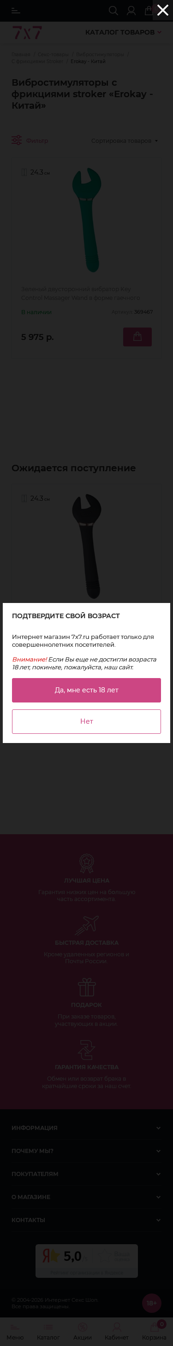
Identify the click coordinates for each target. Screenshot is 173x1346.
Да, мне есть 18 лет (87, 690)
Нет (86, 721)
